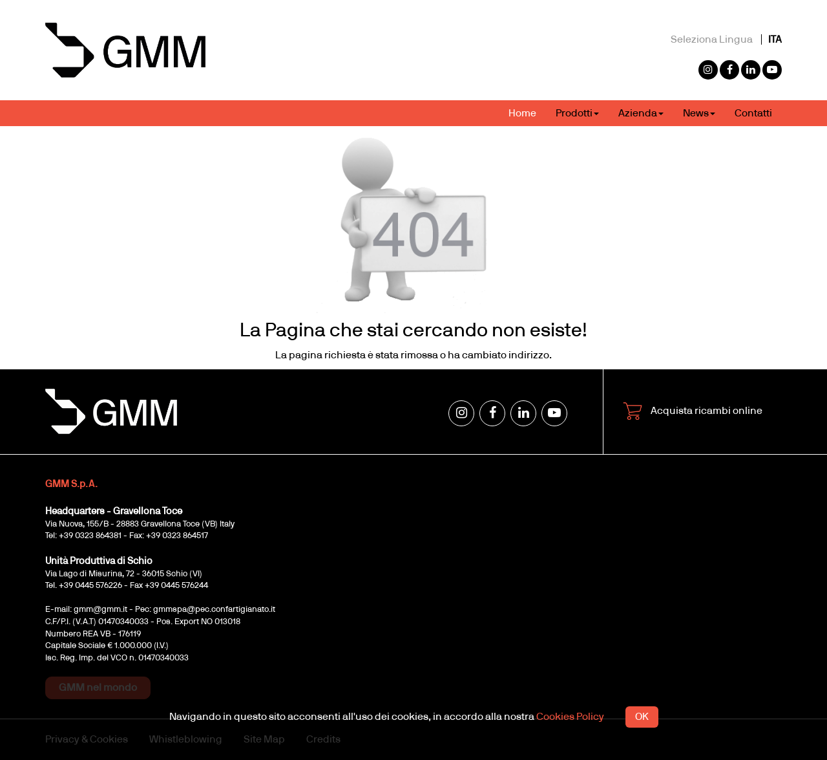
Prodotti (577, 113)
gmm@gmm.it (100, 609)
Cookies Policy (570, 716)
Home (522, 113)
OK (642, 716)
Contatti (753, 113)
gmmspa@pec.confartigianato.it (214, 609)
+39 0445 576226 (90, 585)
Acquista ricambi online (692, 411)
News (699, 113)
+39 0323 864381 (90, 536)
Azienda (641, 113)
